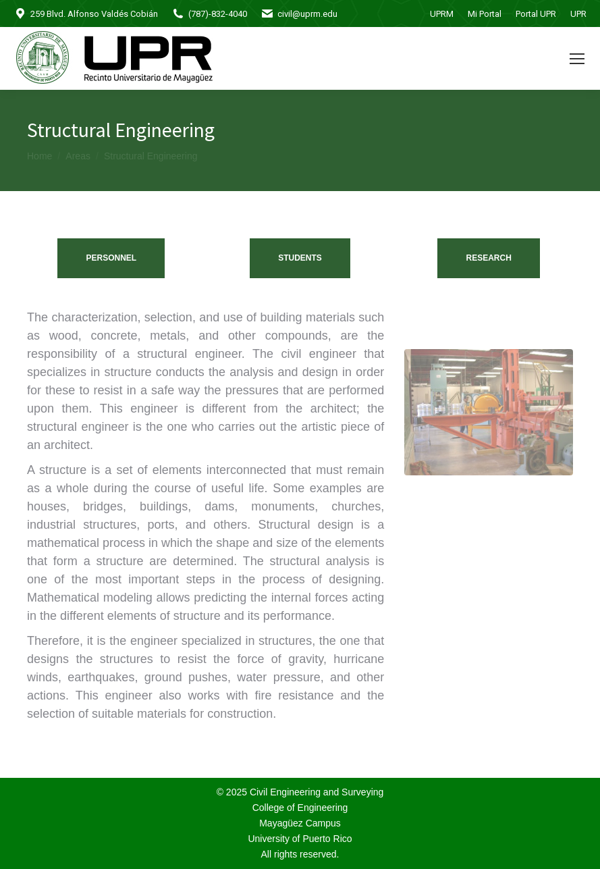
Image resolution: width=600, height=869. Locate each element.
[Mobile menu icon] (577, 58)
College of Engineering (300, 807)
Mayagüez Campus (300, 823)
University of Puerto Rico (300, 838)
